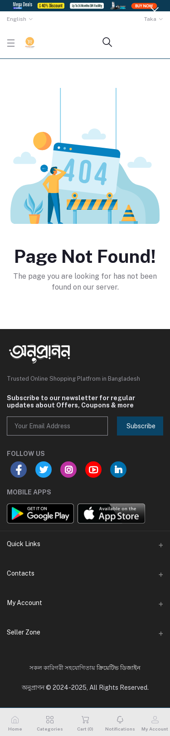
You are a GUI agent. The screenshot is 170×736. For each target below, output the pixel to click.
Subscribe (140, 426)
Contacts (20, 573)
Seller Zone (23, 632)
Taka (150, 19)
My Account (24, 602)
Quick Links (23, 543)
